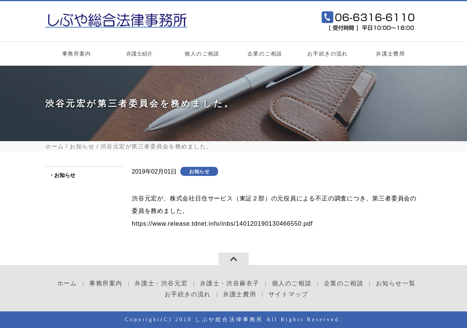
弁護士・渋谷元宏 (161, 283)
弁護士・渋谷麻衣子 (229, 283)
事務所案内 (76, 54)
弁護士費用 (390, 54)
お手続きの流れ (327, 54)
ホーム (54, 146)
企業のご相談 (264, 54)
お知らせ (82, 146)
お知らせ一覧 (396, 283)
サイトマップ (288, 294)
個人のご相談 (202, 54)
